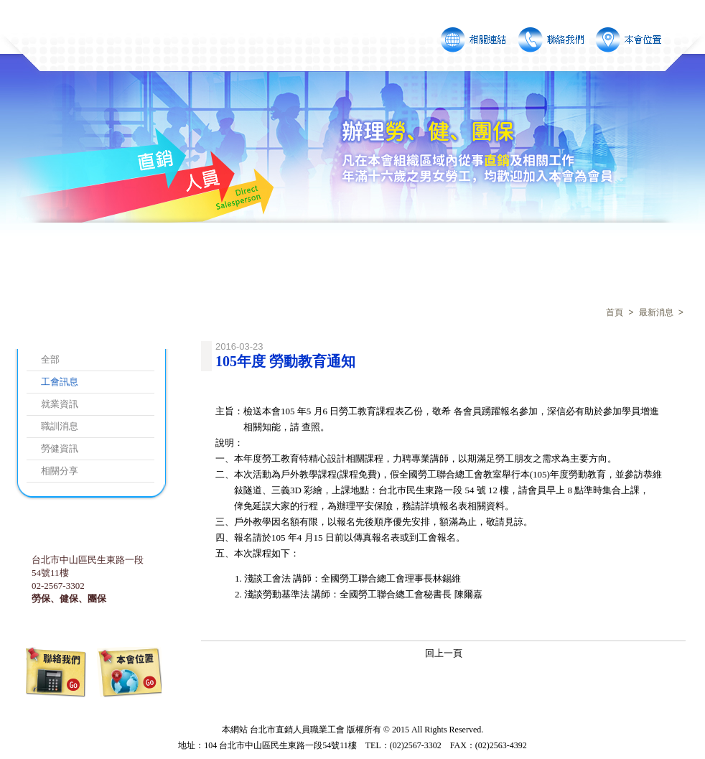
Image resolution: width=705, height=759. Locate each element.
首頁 (614, 313)
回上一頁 (443, 653)
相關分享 (59, 470)
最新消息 (656, 313)
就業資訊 (59, 404)
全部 (50, 359)
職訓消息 (59, 426)
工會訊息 (59, 381)
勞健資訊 (59, 448)
